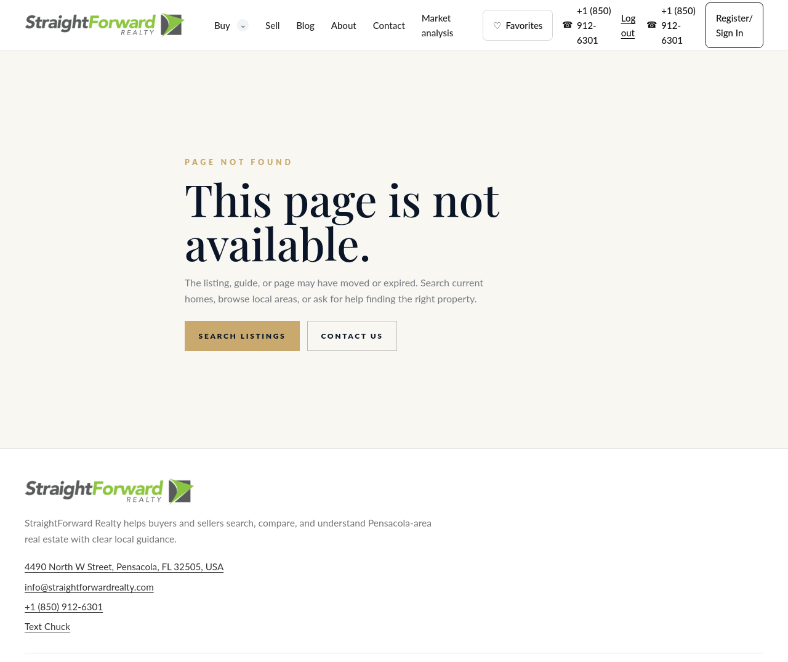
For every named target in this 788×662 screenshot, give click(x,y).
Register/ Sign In (734, 25)
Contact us (352, 336)
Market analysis (437, 25)
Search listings (242, 336)
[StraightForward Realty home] (105, 25)
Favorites (517, 25)
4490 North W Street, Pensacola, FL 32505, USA (124, 566)
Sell (272, 25)
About (343, 25)
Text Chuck (47, 626)
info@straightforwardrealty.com (89, 586)
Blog (305, 25)
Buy (231, 25)
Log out (628, 25)
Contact (389, 25)
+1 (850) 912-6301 (594, 25)
